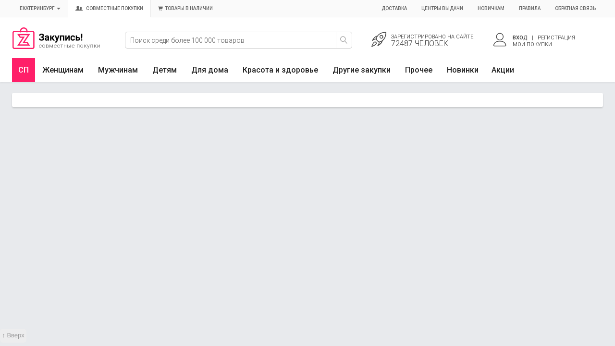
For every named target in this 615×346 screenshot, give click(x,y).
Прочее (418, 69)
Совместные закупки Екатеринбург (56, 46)
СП (23, 69)
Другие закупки (361, 69)
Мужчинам (118, 69)
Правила (530, 8)
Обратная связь (575, 8)
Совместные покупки (109, 8)
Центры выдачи (442, 8)
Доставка (394, 8)
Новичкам (491, 8)
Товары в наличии (185, 8)
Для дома (209, 69)
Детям (164, 69)
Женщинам (63, 69)
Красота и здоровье (280, 69)
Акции (503, 69)
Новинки (463, 69)
